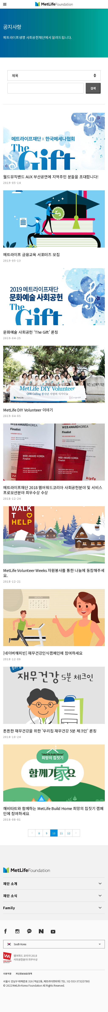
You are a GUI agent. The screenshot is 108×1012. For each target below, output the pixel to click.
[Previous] (31, 832)
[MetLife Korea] (26, 871)
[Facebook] (5, 931)
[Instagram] (17, 931)
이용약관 (7, 973)
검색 (93, 88)
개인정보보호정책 (24, 973)
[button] (4, 4)
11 (61, 833)
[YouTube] (53, 931)
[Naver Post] (41, 931)
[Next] (76, 832)
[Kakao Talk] (29, 931)
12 (68, 833)
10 (53, 833)
